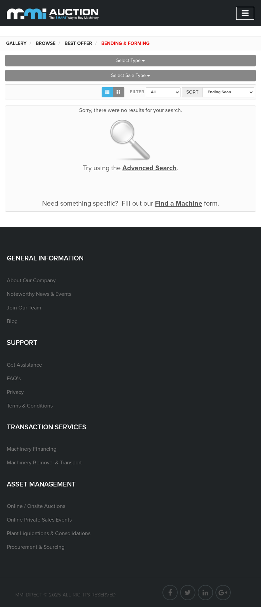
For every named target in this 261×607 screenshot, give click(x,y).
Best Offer (78, 43)
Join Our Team (24, 307)
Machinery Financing (31, 449)
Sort (192, 92)
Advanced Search (149, 168)
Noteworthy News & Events (39, 294)
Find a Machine (178, 203)
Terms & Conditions (30, 405)
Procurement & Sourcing (36, 547)
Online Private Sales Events (39, 519)
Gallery (16, 43)
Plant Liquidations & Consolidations (48, 533)
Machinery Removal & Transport (44, 462)
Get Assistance (24, 365)
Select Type (130, 60)
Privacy (15, 392)
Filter (135, 92)
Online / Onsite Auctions (36, 506)
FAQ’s (14, 378)
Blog (12, 321)
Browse (45, 43)
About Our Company (31, 280)
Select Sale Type (130, 75)
